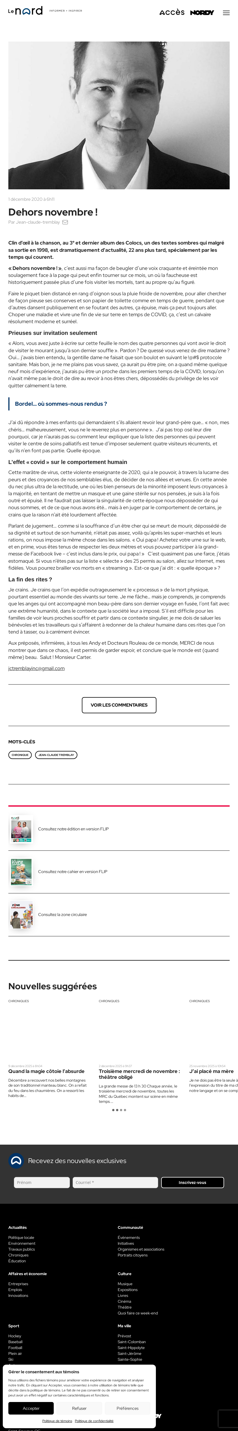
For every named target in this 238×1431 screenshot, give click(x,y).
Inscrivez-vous (192, 1183)
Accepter (31, 1408)
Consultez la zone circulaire (62, 915)
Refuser (79, 1408)
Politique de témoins (57, 1421)
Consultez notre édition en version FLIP (73, 830)
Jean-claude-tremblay (38, 223)
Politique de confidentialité (94, 1421)
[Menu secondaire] (226, 13)
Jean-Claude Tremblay (56, 756)
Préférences (128, 1408)
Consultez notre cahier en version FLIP (72, 872)
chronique (20, 756)
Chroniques (18, 1002)
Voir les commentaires (119, 706)
